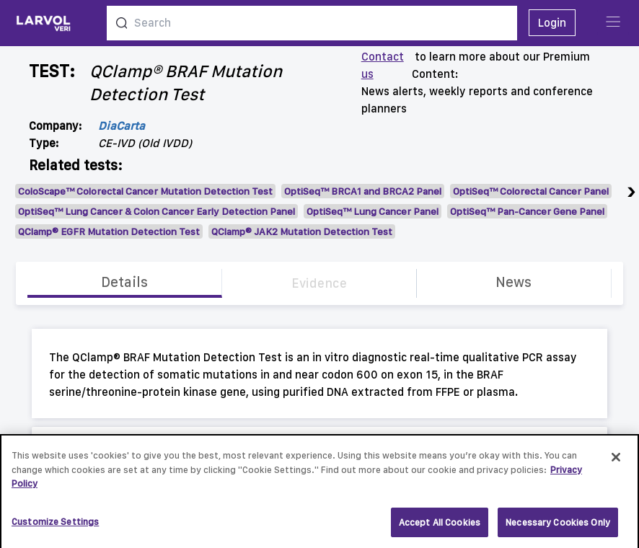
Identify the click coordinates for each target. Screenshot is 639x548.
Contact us (382, 65)
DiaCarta (121, 126)
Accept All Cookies (439, 526)
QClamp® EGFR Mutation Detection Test (109, 231)
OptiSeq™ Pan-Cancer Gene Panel (527, 211)
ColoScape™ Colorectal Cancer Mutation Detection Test (145, 191)
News (513, 282)
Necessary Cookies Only (558, 526)
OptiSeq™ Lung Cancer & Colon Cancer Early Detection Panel (156, 211)
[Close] (616, 461)
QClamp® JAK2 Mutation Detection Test (301, 231)
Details (124, 282)
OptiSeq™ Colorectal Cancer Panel (531, 191)
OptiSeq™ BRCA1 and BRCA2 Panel (362, 191)
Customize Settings (55, 526)
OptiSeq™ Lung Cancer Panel (373, 211)
